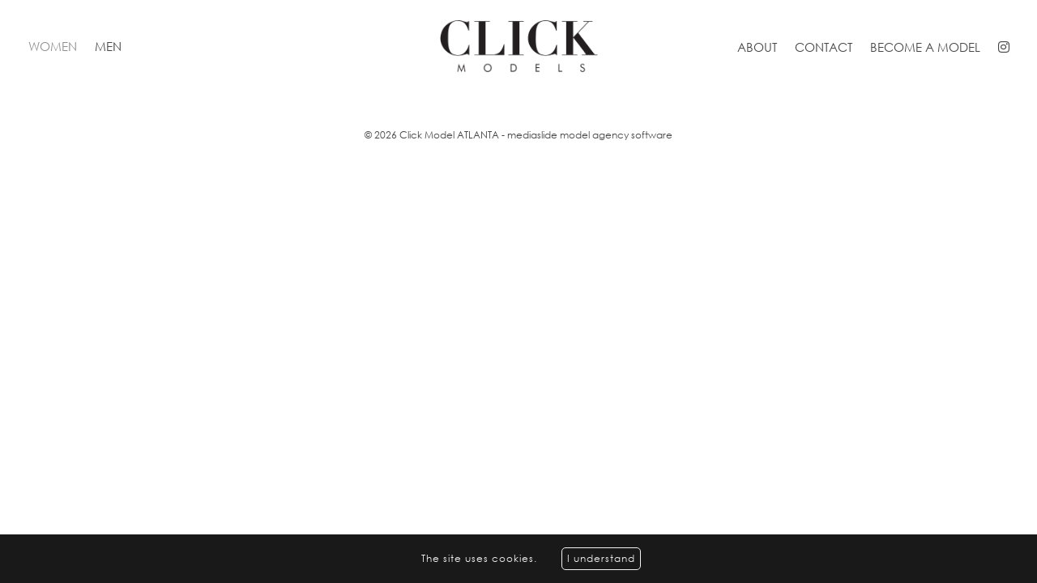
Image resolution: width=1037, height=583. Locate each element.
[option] (518, 93)
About (757, 47)
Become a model (925, 47)
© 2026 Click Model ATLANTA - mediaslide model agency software (518, 135)
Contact (823, 47)
